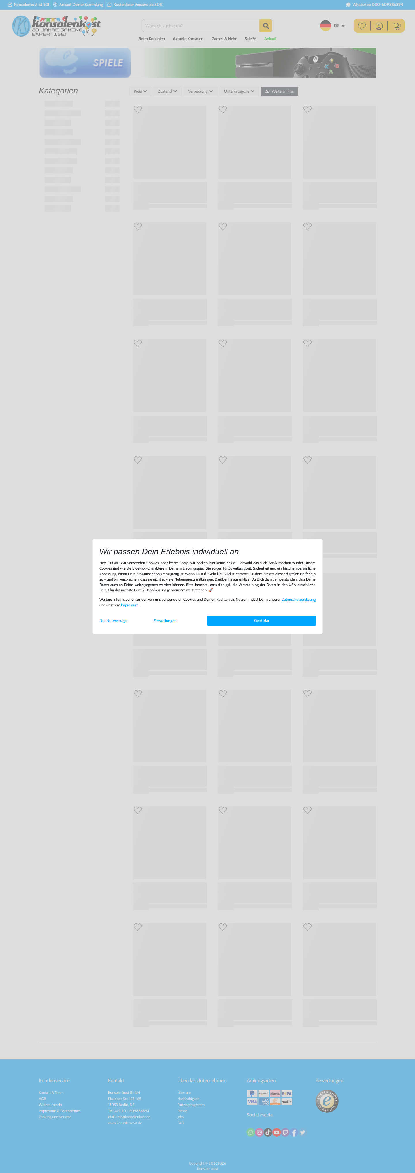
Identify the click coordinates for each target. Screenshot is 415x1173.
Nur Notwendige (113, 620)
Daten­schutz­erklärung (299, 599)
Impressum (129, 605)
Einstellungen (165, 620)
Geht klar (261, 620)
